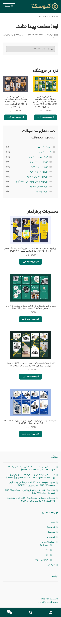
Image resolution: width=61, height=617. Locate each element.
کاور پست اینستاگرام (39, 166)
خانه (53, 16)
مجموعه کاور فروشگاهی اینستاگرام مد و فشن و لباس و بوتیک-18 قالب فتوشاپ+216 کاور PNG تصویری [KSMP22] (30, 476)
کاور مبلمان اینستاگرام (39, 186)
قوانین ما (51, 527)
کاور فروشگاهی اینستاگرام (37, 176)
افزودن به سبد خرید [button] (45, 117)
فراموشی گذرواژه (41, 559)
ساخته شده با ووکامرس (48, 602)
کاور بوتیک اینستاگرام (39, 161)
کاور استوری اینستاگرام (38, 156)
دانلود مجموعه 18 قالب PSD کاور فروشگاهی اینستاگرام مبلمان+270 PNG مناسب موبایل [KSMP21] (32, 484)
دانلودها (45, 549)
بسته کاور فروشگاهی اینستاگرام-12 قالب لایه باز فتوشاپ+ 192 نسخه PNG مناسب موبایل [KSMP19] (31, 500)
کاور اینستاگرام (45, 152)
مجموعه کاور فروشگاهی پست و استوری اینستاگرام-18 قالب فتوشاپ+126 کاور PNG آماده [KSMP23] (30, 468)
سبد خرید (50, 564)
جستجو (30, 612)
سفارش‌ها (44, 545)
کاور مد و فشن (42, 191)
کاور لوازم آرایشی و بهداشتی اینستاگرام (32, 181)
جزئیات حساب (42, 554)
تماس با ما (50, 537)
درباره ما (51, 532)
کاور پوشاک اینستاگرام (39, 171)
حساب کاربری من (48, 542)
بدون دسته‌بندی (45, 147)
